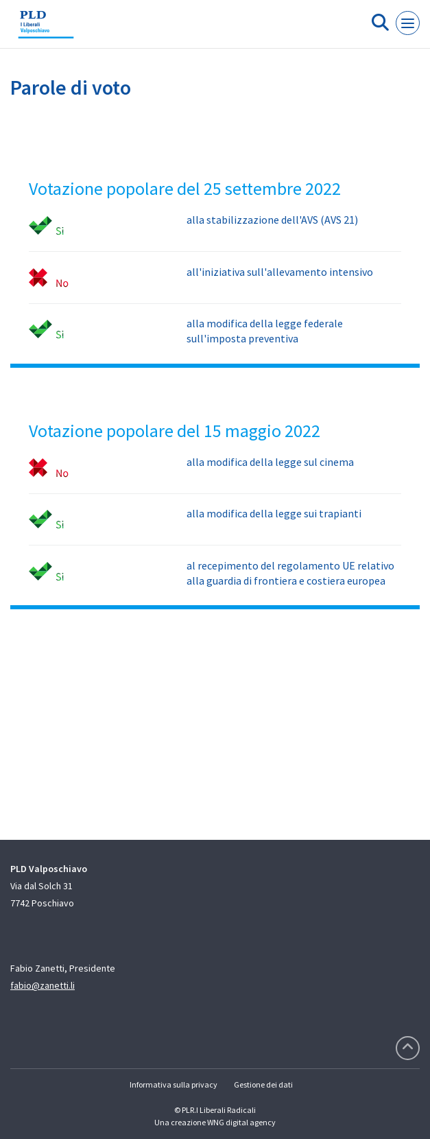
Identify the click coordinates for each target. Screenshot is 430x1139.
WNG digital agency (241, 1122)
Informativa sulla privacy (173, 1084)
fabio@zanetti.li (42, 985)
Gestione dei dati (263, 1084)
